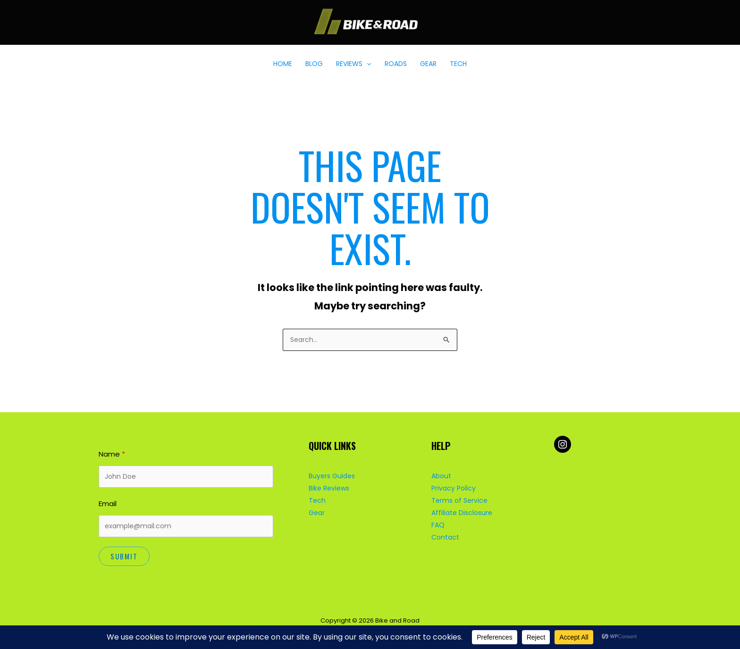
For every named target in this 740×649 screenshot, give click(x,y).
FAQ (438, 525)
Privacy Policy (453, 488)
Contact (445, 537)
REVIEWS (353, 64)
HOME (282, 63)
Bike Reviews (329, 488)
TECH (458, 63)
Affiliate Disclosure (461, 512)
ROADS (396, 63)
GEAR (428, 63)
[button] (366, 64)
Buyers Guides (332, 476)
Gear (317, 512)
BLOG (314, 63)
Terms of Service (459, 500)
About (441, 476)
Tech (317, 500)
